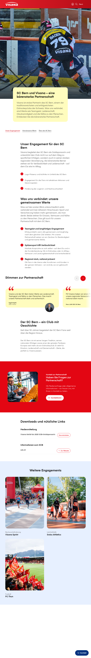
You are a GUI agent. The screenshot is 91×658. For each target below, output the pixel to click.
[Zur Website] (64, 456)
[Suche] (76, 4)
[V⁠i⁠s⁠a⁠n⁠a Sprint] (24, 517)
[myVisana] (72, 4)
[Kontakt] (82, 653)
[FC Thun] (24, 579)
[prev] (77, 284)
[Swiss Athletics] (66, 517)
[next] (83, 284)
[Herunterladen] (64, 441)
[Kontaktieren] (55, 398)
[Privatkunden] (11, 4)
